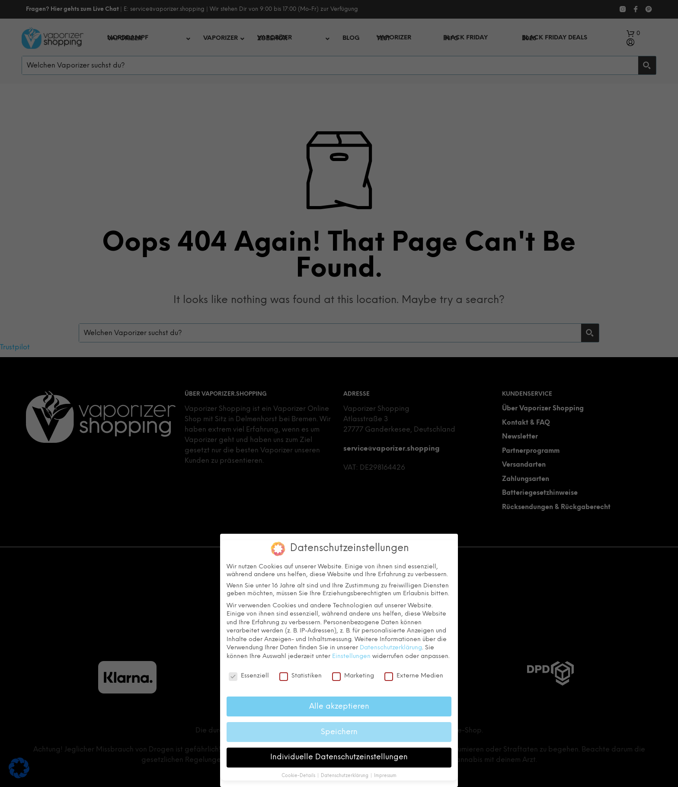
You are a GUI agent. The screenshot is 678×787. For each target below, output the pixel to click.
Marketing (353, 676)
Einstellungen (351, 656)
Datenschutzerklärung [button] (345, 776)
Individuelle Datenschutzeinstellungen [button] (339, 757)
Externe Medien (413, 676)
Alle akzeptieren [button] (339, 706)
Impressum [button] (385, 776)
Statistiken (300, 676)
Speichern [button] (339, 731)
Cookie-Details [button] (299, 776)
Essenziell (249, 676)
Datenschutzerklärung (391, 648)
